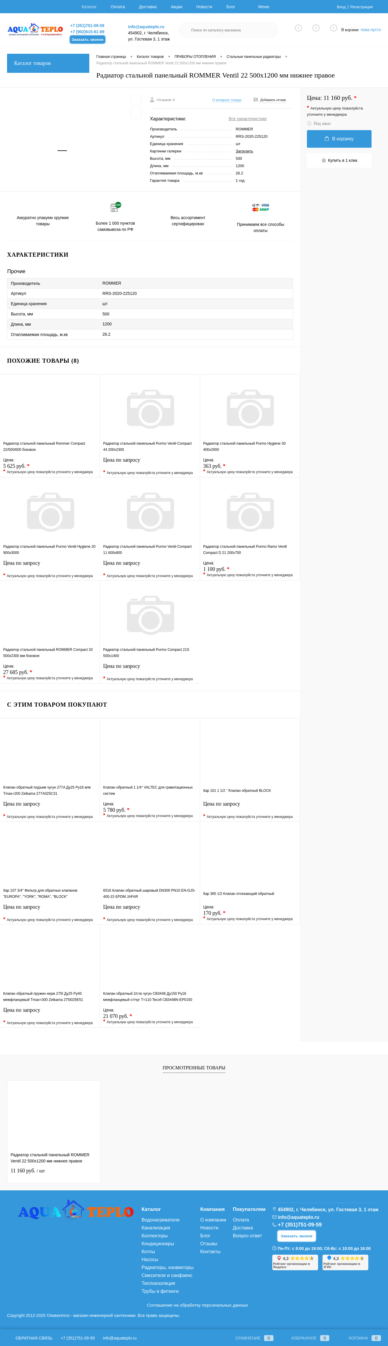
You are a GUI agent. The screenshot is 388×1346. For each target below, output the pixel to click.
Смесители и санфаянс (167, 1275)
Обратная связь (29, 1338)
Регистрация (361, 6)
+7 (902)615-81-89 (87, 31)
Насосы (150, 1259)
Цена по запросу (149, 468)
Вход (339, 6)
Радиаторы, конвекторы (168, 1267)
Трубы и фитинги (160, 1291)
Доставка (148, 6)
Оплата (118, 6)
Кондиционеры (158, 1243)
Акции (176, 6)
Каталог (89, 6)
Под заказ (318, 123)
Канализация (156, 1227)
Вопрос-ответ (247, 1235)
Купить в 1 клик (339, 160)
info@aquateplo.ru (146, 26)
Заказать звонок (87, 39)
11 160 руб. (28, 1171)
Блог (230, 6)
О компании (213, 1219)
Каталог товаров (48, 63)
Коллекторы (155, 1235)
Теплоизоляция (158, 1283)
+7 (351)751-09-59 (87, 25)
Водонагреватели (160, 1219)
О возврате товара (226, 100)
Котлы (148, 1251)
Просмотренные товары (194, 1067)
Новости (204, 6)
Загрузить (244, 151)
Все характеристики (247, 118)
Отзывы (209, 1243)
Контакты (210, 1251)
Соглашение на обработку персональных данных (197, 1305)
